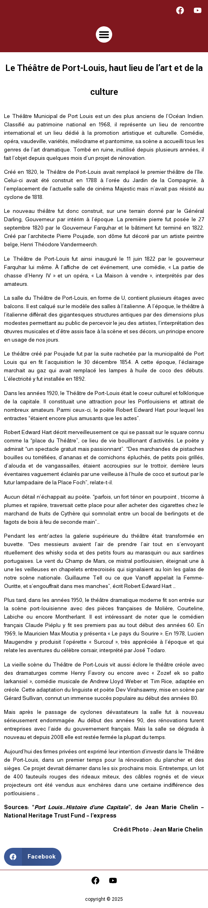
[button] (104, 34)
